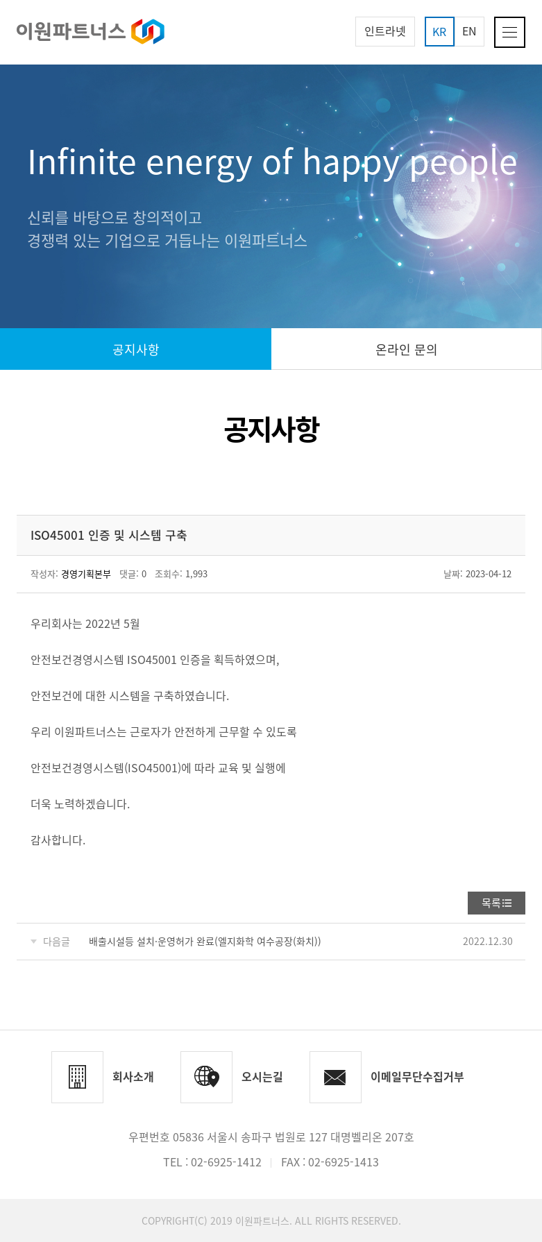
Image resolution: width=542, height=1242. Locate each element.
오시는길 (262, 1076)
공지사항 (136, 349)
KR (439, 31)
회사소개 (133, 1076)
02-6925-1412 (226, 1161)
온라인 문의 (406, 349)
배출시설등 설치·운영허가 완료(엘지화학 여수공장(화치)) (205, 941)
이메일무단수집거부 (417, 1076)
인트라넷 (385, 30)
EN (469, 30)
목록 (491, 902)
